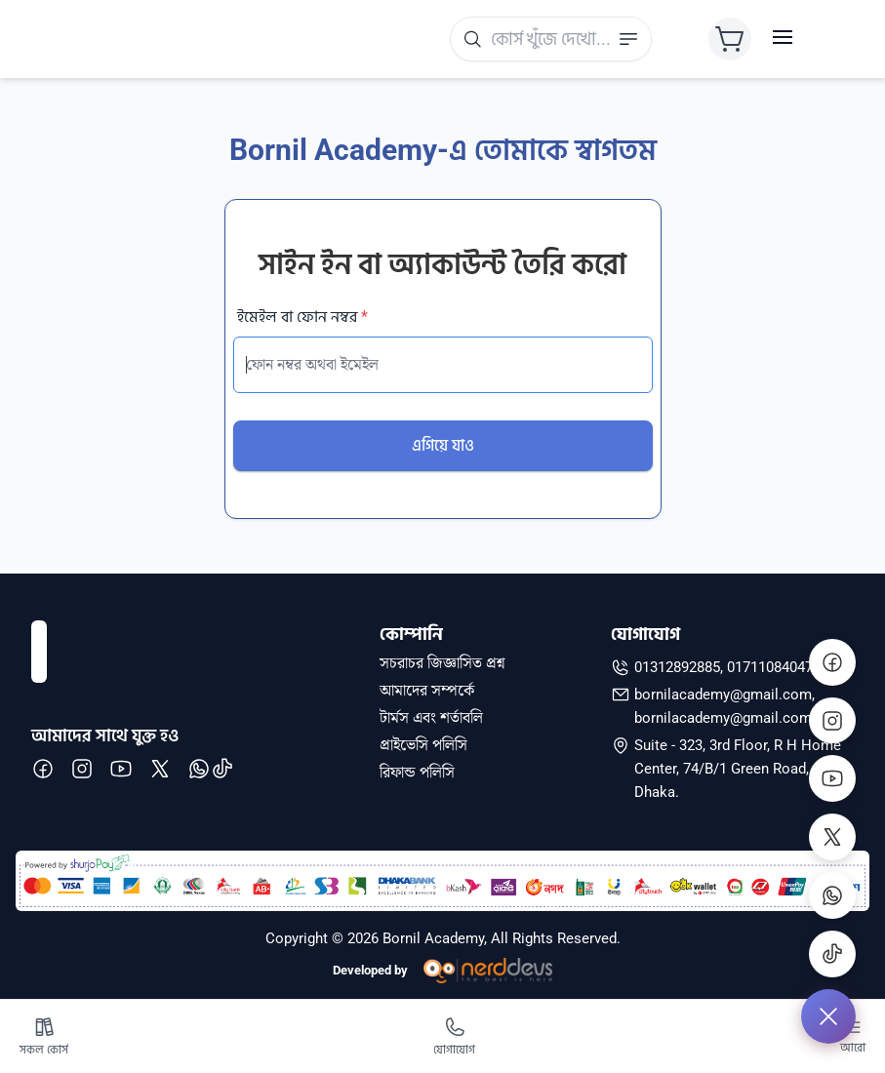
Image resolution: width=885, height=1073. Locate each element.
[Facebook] (832, 661)
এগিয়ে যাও (443, 445)
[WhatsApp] (832, 895)
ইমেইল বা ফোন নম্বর (302, 316)
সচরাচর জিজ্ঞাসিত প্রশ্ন (442, 663)
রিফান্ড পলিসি (417, 772)
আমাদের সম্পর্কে (427, 690)
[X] (832, 837)
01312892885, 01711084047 (723, 667)
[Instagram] (832, 719)
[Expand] (828, 1016)
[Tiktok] (832, 954)
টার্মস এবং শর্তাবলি (431, 718)
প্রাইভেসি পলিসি (423, 745)
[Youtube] (832, 778)
